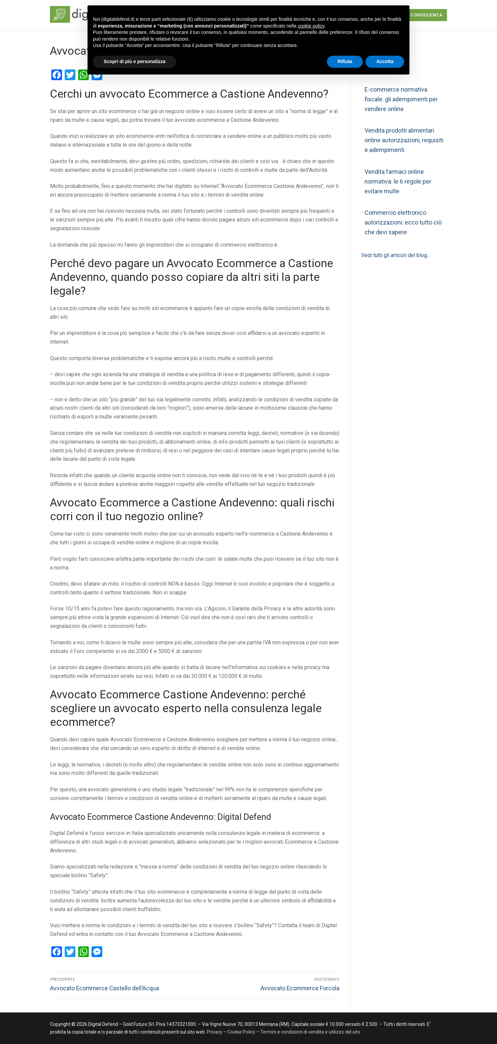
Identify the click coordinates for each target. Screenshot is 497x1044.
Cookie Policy (241, 1032)
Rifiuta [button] (345, 61)
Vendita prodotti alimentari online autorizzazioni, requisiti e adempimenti (404, 140)
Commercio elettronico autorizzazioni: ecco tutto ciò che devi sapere (403, 222)
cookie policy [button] (311, 26)
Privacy (215, 1032)
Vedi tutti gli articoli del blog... (395, 255)
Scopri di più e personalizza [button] (134, 61)
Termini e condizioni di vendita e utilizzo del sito (310, 1032)
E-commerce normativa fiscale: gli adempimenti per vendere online (401, 99)
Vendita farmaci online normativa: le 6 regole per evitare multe (398, 181)
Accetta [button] (384, 61)
